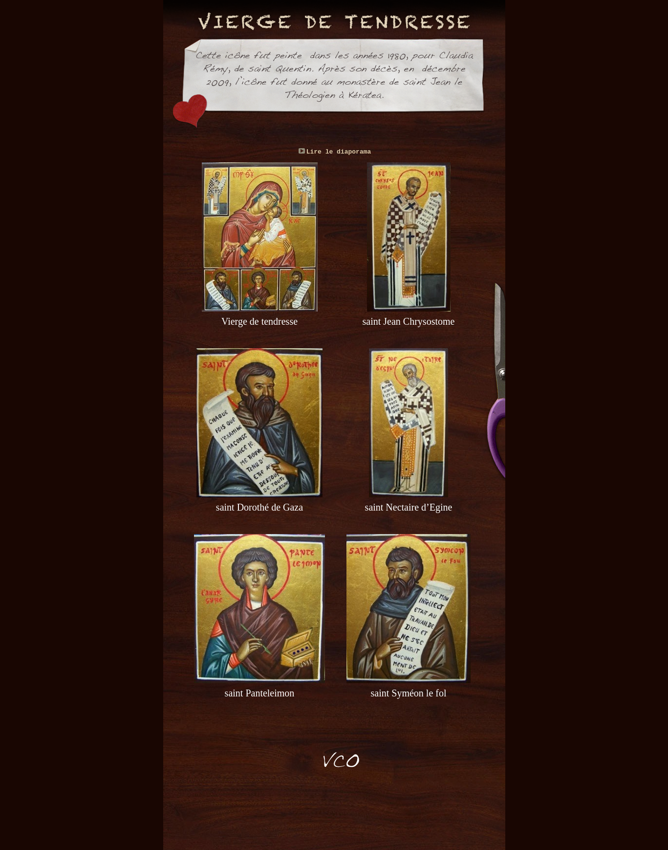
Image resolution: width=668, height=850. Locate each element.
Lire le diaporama (338, 152)
